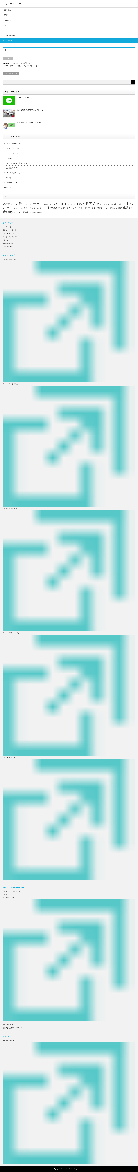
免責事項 (6, 894)
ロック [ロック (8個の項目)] (41, 208)
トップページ (7, 227)
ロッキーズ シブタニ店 (10, 384)
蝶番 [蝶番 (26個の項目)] (126, 207)
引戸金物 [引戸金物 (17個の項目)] (97, 207)
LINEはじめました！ (25, 98)
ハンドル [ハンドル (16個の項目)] (116, 204)
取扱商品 (7, 178)
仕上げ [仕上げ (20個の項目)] (53, 207)
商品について (10, 168)
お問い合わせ (7, 246)
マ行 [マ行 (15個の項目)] (8, 208)
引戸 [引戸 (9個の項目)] (78, 208)
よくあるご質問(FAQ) (23, 63)
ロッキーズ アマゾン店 (10, 757)
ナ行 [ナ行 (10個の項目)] (102, 204)
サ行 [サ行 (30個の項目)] (36, 203)
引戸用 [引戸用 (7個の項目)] (83, 208)
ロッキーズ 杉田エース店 (11, 633)
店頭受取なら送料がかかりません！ (31, 110)
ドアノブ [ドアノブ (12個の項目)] (81, 204)
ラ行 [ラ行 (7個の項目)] (25, 208)
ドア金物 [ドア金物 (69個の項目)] (92, 203)
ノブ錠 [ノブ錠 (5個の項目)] (110, 204)
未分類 (6, 187)
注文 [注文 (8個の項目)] (116, 208)
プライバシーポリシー (10, 898)
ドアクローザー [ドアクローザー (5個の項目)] (71, 204)
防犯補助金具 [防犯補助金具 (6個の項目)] (37, 212)
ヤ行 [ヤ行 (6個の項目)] (11, 208)
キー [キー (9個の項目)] (24, 204)
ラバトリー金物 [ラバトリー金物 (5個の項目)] (18, 208)
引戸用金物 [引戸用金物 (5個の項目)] (89, 208)
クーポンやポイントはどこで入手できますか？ (21, 66)
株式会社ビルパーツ (9, 1040)
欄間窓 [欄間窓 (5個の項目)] (112, 208)
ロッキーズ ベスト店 (9, 259)
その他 (14, 63)
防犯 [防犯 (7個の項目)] (31, 212)
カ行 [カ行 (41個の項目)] (19, 203)
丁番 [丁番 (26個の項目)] (47, 207)
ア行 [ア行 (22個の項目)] (5, 203)
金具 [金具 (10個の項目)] (131, 208)
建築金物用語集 (8, 243)
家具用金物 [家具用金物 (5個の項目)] (64, 208)
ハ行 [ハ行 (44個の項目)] (125, 203)
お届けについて (11, 148)
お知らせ (6, 240)
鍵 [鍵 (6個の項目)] (14, 212)
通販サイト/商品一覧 (9, 230)
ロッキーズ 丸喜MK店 (10, 508)
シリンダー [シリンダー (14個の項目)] (54, 204)
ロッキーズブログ (9, 233)
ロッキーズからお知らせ (12, 173)
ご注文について (11, 153)
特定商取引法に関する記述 (12, 891)
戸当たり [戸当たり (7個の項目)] (106, 208)
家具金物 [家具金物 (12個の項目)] (73, 208)
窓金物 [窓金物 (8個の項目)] (120, 208)
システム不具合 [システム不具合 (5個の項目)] (44, 204)
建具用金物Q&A (9, 183)
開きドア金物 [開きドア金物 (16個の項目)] (22, 212)
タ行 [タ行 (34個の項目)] (63, 203)
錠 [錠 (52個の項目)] (11, 212)
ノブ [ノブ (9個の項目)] (105, 204)
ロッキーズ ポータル (67, 1169)
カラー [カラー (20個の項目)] (11, 203)
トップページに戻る (10, 73)
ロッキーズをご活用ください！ (29, 122)
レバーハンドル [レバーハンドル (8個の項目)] (33, 208)
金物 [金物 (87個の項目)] (6, 212)
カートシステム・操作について (16, 163)
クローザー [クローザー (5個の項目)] (29, 204)
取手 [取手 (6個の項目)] (59, 208)
